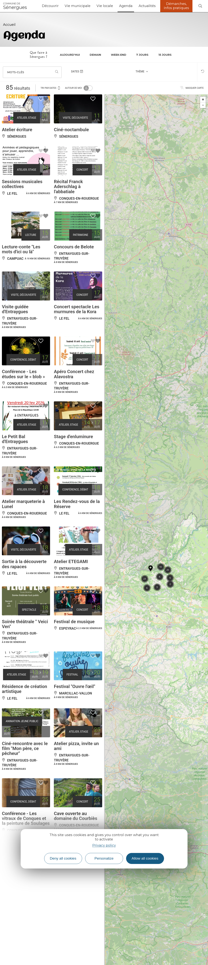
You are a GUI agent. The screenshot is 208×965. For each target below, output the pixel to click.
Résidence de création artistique (24, 689)
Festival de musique (74, 621)
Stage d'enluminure (73, 436)
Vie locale (105, 6)
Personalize (103, 858)
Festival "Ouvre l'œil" (74, 686)
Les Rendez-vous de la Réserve (77, 504)
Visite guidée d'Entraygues (15, 309)
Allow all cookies (145, 858)
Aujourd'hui (70, 54)
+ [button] (203, 99)
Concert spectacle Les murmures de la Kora (76, 309)
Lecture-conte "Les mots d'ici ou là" (21, 249)
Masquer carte (192, 88)
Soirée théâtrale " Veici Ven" (25, 624)
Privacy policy (104, 845)
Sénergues (15, 6)
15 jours (165, 54)
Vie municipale (77, 6)
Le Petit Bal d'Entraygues (15, 439)
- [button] (203, 105)
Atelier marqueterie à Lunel (23, 504)
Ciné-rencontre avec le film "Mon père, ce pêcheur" (25, 748)
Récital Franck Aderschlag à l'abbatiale (68, 186)
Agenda (126, 6)
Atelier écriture (17, 129)
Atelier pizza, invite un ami (76, 746)
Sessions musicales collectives (22, 184)
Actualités (147, 6)
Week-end (118, 54)
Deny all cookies (63, 858)
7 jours (142, 54)
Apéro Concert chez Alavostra (74, 374)
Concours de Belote (74, 246)
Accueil (9, 25)
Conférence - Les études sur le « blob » (23, 374)
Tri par (51, 87)
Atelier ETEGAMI (71, 561)
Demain (95, 54)
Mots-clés (15, 72)
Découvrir (50, 6)
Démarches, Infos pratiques (176, 6)
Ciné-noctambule (71, 129)
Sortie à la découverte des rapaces (24, 564)
